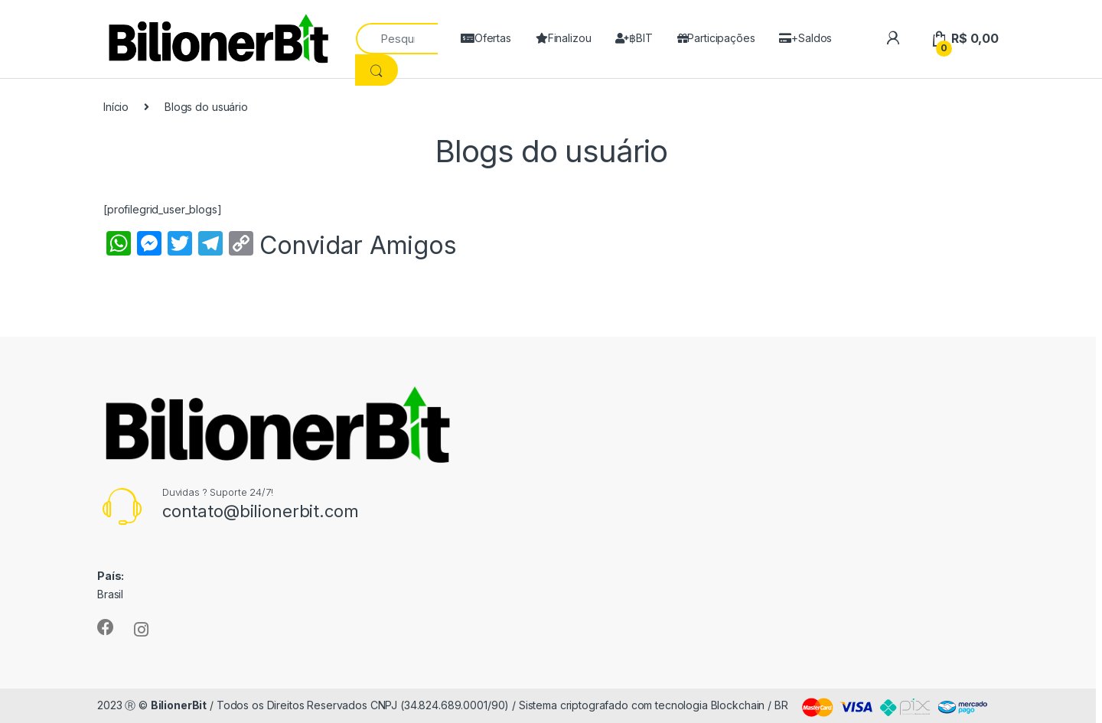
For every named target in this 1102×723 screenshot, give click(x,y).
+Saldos (805, 37)
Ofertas (486, 37)
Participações (716, 37)
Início (116, 106)
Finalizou (564, 37)
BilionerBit (179, 705)
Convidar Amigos (358, 245)
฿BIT (633, 37)
